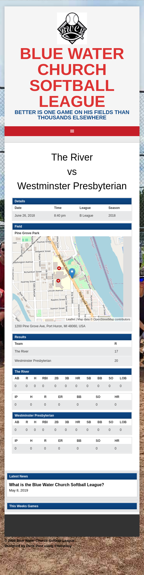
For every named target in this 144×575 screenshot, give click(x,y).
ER (60, 397)
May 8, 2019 (18, 490)
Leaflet (70, 319)
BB (99, 378)
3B (67, 378)
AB (17, 378)
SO (111, 378)
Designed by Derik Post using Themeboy (38, 546)
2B (57, 378)
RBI (45, 378)
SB (89, 378)
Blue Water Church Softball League (72, 77)
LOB (123, 378)
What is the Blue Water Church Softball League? (56, 484)
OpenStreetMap (103, 319)
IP (16, 397)
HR (77, 378)
